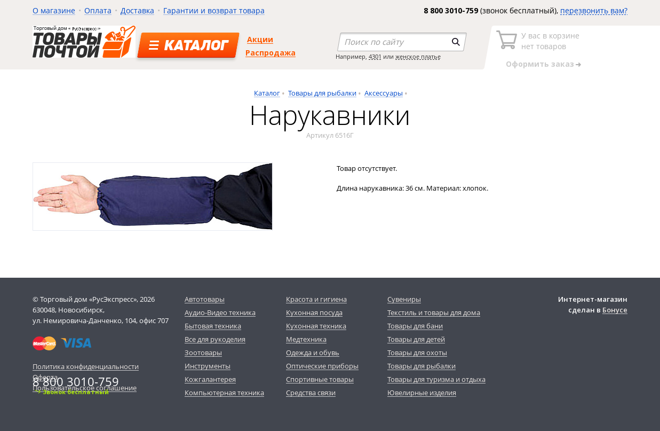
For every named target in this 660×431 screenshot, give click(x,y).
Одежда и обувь (312, 352)
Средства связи (311, 392)
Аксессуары (383, 93)
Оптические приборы (322, 366)
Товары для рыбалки (322, 93)
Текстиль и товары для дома (433, 312)
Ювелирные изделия (421, 392)
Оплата (98, 10)
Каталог (267, 93)
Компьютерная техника (224, 392)
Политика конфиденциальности (86, 366)
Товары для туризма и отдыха (436, 379)
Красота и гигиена (316, 299)
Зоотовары (203, 352)
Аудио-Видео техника (220, 312)
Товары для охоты (417, 352)
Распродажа (270, 53)
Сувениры (404, 299)
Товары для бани (415, 326)
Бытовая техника (213, 326)
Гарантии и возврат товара (214, 10)
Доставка (137, 10)
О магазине (54, 10)
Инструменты (207, 366)
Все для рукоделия (215, 339)
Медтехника (306, 339)
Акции (260, 39)
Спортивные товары (320, 379)
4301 (375, 56)
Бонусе (614, 310)
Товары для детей (416, 339)
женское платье (418, 56)
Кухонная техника (316, 326)
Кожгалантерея (210, 379)
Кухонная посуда (314, 312)
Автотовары (205, 299)
